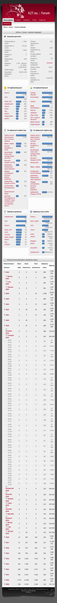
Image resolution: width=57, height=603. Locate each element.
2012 (7, 569)
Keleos (6, 114)
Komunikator (35, 97)
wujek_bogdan (9, 237)
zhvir (5, 97)
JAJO (6, 232)
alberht (6, 118)
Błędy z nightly (9, 143)
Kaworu (6, 93)
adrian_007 (8, 101)
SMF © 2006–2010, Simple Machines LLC (36, 589)
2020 (7, 320)
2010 (7, 580)
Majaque (33, 241)
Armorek (7, 235)
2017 (7, 542)
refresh (6, 106)
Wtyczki (33, 110)
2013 (7, 564)
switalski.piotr (8, 104)
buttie (32, 234)
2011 (7, 575)
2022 (7, 309)
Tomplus (7, 244)
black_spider (35, 221)
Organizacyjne (35, 124)
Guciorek (50, 63)
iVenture (28, 592)
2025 (7, 293)
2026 (7, 272)
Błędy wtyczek (35, 122)
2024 (7, 299)
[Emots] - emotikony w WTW (8, 148)
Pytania (33, 101)
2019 (7, 326)
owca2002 (34, 248)
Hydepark (34, 113)
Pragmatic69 (8, 116)
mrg (5, 111)
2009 (7, 584)
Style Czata (34, 115)
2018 (7, 537)
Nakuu (33, 243)
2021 (7, 315)
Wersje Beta (34, 162)
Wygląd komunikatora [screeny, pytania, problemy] (8, 175)
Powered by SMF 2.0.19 (15, 589)
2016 (7, 548)
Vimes (6, 109)
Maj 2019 (11, 514)
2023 (7, 304)
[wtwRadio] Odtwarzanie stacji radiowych (9, 167)
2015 (7, 553)
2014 (7, 559)
